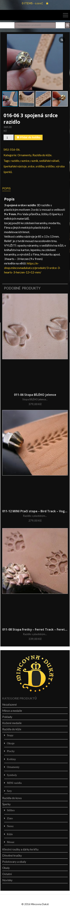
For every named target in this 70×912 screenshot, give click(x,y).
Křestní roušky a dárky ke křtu (20, 849)
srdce (31, 166)
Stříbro (11, 810)
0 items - (32, 3)
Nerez (10, 826)
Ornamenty (24, 155)
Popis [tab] (6, 188)
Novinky (7, 880)
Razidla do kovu (12, 798)
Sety (9, 790)
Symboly (12, 775)
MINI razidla (14, 782)
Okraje (11, 743)
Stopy (10, 735)
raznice (25, 160)
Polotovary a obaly (14, 861)
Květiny (11, 759)
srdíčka (40, 166)
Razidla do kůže (42, 155)
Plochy (11, 751)
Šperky (6, 804)
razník (34, 160)
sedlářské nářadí (49, 160)
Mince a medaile (12, 710)
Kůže (10, 834)
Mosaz (10, 842)
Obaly (6, 867)
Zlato (10, 818)
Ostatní (7, 874)
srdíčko (50, 166)
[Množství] (9, 137)
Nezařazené (9, 704)
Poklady (7, 716)
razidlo (15, 160)
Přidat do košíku (30, 137)
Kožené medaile (12, 723)
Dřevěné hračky (12, 855)
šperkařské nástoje (15, 166)
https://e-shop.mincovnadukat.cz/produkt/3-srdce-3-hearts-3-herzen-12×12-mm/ (32, 267)
